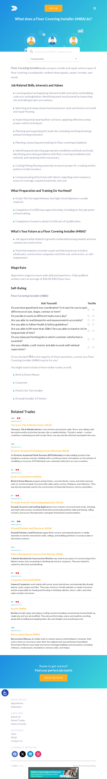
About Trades (18, 720)
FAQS (14, 737)
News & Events (18, 723)
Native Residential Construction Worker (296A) (37, 554)
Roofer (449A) (18, 608)
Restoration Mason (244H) (25, 634)
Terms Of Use (78, 766)
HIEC (15, 766)
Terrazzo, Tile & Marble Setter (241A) (31, 425)
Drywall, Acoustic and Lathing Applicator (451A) (37, 502)
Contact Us (16, 740)
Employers (16, 706)
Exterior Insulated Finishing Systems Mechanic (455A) (40, 450)
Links (13, 733)
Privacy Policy (90, 766)
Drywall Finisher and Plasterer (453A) (31, 528)
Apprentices (17, 703)
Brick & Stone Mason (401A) (26, 476)
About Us (16, 716)
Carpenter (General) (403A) (26, 579)
